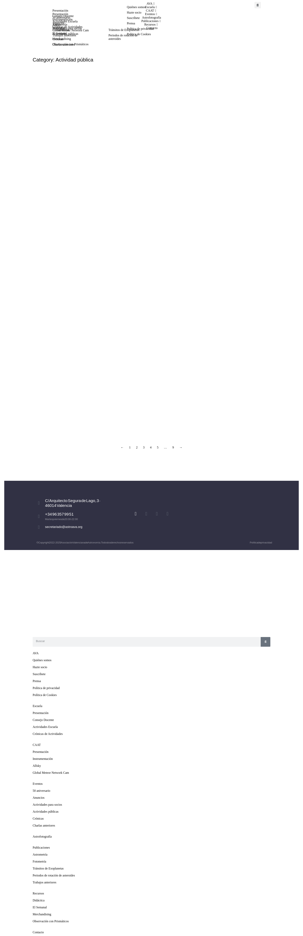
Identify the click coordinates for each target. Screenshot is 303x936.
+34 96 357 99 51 (59, 514)
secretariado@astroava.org (63, 527)
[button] (257, 5)
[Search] (265, 642)
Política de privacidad (261, 542)
